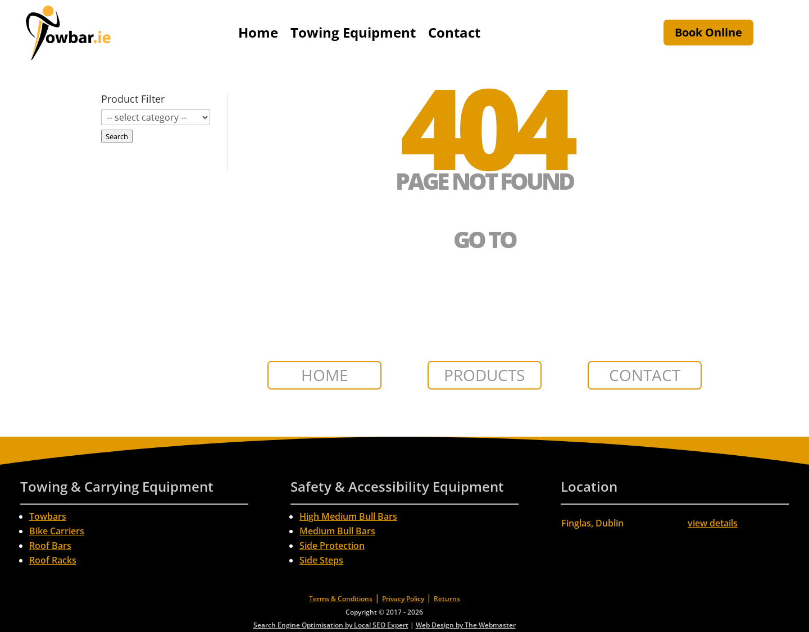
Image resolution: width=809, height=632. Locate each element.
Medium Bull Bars (337, 531)
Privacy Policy (403, 598)
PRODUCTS (484, 375)
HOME (324, 375)
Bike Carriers (56, 531)
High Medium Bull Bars (348, 516)
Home (258, 32)
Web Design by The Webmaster (466, 625)
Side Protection (332, 545)
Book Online (708, 32)
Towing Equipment (353, 32)
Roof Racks (52, 560)
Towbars (47, 516)
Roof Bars (50, 545)
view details (713, 523)
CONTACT (644, 375)
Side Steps (321, 560)
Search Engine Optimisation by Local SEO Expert (330, 625)
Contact (454, 32)
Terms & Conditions (340, 598)
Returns (447, 598)
